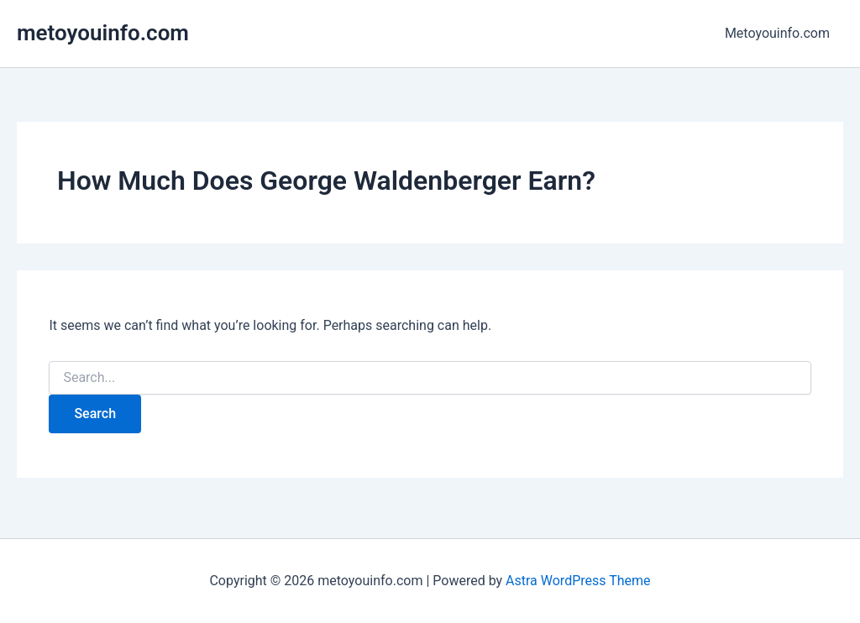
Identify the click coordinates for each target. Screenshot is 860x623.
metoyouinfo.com (103, 32)
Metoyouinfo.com (777, 33)
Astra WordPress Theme (578, 581)
